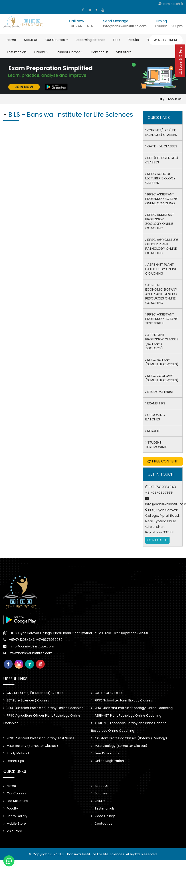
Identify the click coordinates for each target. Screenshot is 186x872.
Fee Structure (15, 801)
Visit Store (123, 52)
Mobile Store (14, 823)
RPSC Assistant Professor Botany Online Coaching (161, 198)
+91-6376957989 (159, 492)
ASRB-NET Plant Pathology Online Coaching (161, 269)
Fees (116, 40)
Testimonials (16, 52)
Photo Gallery (15, 816)
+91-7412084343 (162, 486)
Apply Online (166, 40)
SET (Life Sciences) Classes (161, 160)
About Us (31, 40)
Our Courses (56, 40)
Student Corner (69, 52)
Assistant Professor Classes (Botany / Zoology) (161, 341)
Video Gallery (103, 816)
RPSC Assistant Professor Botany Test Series (161, 318)
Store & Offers (180, 60)
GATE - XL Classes (161, 146)
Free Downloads (105, 753)
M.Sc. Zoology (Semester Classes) (161, 377)
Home (11, 40)
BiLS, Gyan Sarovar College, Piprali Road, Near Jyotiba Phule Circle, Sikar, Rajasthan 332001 (162, 521)
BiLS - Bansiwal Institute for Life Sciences (91, 854)
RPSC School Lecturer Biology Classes (160, 178)
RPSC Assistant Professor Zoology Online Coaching (159, 221)
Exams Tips (155, 403)
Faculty (10, 808)
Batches (99, 793)
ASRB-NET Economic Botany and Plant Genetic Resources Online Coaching (161, 294)
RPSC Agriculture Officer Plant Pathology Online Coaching (161, 246)
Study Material (159, 391)
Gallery (41, 52)
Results (133, 40)
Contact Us (99, 52)
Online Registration (107, 761)
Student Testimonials (156, 444)
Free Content (163, 461)
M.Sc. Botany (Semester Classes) (161, 361)
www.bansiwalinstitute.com (31, 653)
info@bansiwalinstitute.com (32, 646)
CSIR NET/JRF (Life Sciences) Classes (161, 132)
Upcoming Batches (90, 40)
